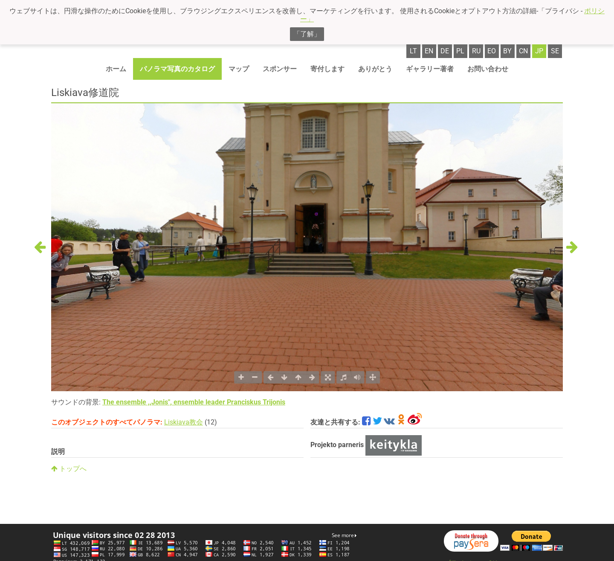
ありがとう (375, 69)
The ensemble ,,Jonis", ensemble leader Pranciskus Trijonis (193, 402)
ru (476, 51)
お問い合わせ (487, 69)
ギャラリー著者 (430, 69)
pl (460, 51)
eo (491, 51)
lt (413, 51)
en (429, 51)
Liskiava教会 (183, 422)
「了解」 (307, 34)
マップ (239, 69)
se (555, 51)
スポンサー (280, 69)
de (444, 51)
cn (523, 51)
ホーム (116, 69)
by (507, 51)
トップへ (69, 469)
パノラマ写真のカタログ (177, 69)
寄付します (327, 69)
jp (539, 51)
